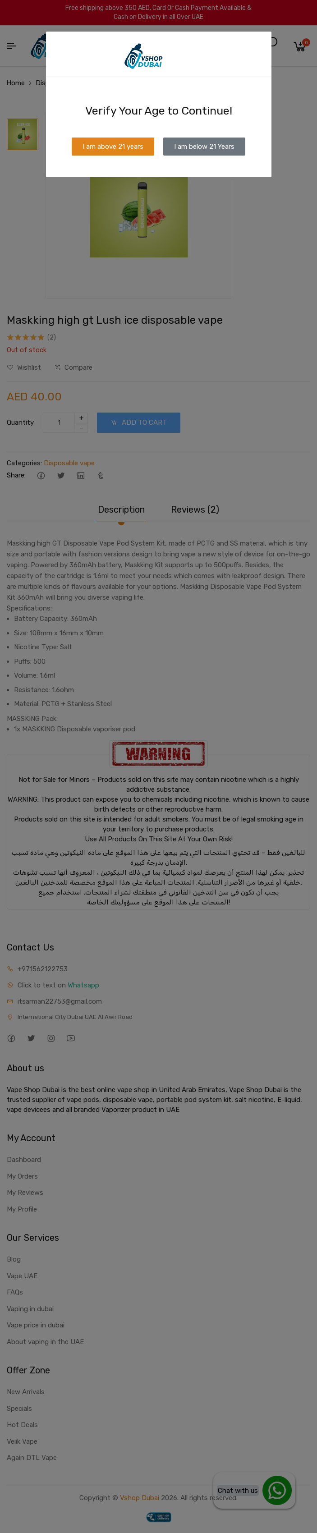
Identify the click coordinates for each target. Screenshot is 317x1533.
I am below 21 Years (204, 146)
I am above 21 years (113, 146)
